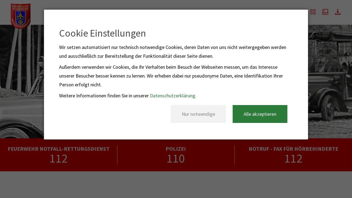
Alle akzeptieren (260, 114)
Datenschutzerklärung (172, 95)
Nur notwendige (198, 114)
